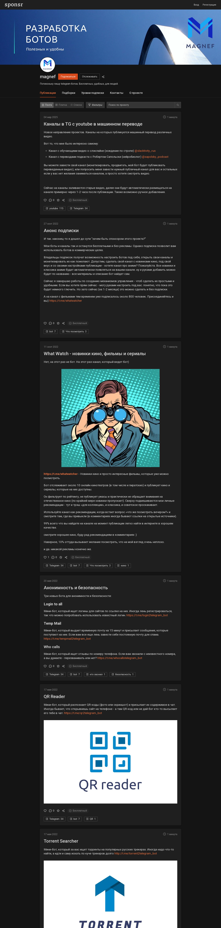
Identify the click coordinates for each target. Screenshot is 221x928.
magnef (48, 76)
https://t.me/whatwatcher (65, 300)
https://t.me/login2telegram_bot (147, 615)
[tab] (48, 93)
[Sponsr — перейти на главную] (14, 5)
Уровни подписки (92, 92)
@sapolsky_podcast (155, 156)
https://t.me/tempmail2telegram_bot (67, 638)
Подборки (68, 92)
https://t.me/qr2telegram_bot (83, 713)
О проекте (136, 92)
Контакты (116, 92)
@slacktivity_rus (145, 151)
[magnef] (47, 64)
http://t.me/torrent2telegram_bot (135, 853)
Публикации (48, 92)
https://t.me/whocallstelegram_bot (119, 658)
